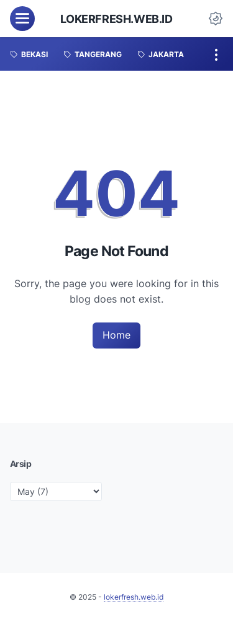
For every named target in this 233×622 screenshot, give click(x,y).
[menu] (22, 18)
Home (116, 335)
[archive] (56, 491)
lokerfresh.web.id (116, 18)
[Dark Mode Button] (215, 18)
